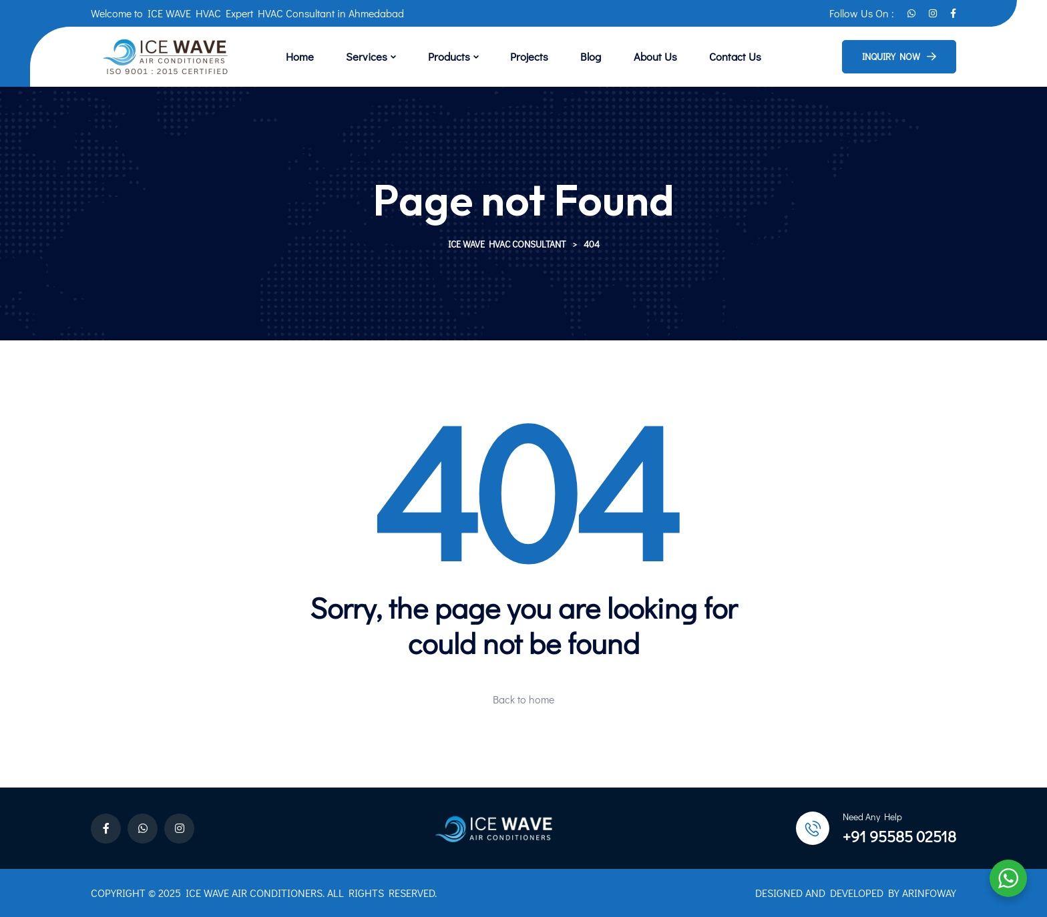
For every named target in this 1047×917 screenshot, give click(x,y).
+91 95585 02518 (899, 836)
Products (455, 56)
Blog (582, 56)
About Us (639, 56)
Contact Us (712, 56)
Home (323, 56)
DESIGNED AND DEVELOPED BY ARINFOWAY (855, 893)
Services (382, 56)
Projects (528, 56)
